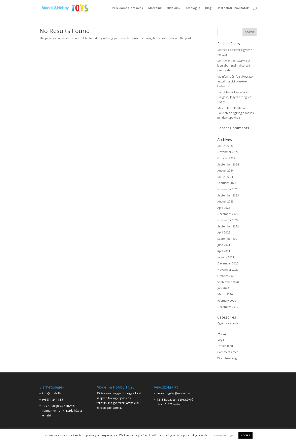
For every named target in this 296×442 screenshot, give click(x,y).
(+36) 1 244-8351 (53, 399)
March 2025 (225, 146)
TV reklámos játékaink (127, 8)
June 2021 (223, 245)
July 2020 (223, 288)
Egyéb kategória (227, 323)
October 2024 (226, 158)
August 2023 (225, 201)
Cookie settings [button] (222, 435)
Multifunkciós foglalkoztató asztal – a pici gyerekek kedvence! (235, 81)
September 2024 (228, 164)
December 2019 (227, 307)
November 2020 (227, 269)
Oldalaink (173, 8)
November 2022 (227, 220)
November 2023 (227, 189)
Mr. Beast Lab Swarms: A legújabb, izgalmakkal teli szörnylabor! (233, 65)
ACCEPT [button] (245, 435)
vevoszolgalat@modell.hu (173, 393)
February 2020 (226, 300)
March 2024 (225, 177)
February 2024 (226, 183)
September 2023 (228, 195)
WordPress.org (227, 358)
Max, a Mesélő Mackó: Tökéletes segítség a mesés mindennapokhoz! (235, 113)
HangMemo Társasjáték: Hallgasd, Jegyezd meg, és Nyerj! (234, 97)
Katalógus (193, 8)
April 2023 (223, 208)
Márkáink (155, 8)
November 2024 (227, 152)
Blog (208, 8)
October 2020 (226, 276)
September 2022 (228, 226)
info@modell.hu (52, 393)
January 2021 (225, 257)
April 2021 (223, 251)
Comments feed (227, 352)
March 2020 (225, 294)
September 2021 (228, 239)
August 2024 (225, 170)
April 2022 (223, 232)
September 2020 (228, 282)
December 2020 (227, 263)
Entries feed (225, 346)
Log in (221, 339)
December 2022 (227, 214)
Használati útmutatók (233, 8)
